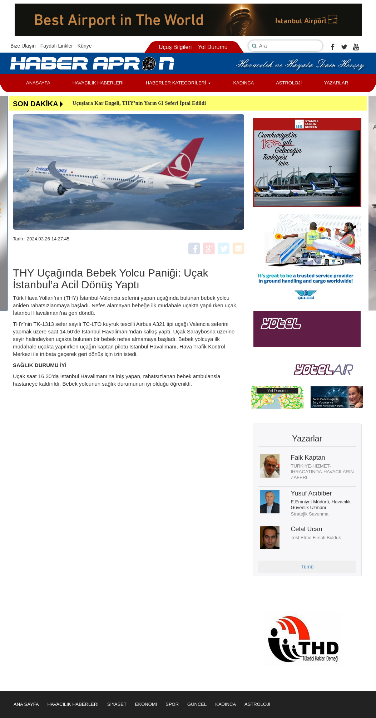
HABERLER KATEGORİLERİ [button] (178, 83)
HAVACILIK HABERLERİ (98, 83)
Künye (85, 46)
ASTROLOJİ (289, 83)
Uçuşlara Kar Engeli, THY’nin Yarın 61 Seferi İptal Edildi (139, 103)
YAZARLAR (336, 83)
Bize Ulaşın (23, 46)
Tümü (307, 567)
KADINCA (243, 83)
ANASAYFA (38, 83)
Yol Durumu (213, 47)
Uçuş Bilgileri (175, 47)
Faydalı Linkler (56, 46)
